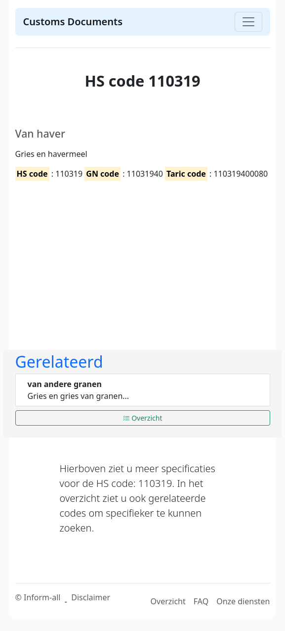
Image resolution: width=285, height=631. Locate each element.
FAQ (201, 601)
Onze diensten (243, 601)
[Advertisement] (149, 257)
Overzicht (143, 418)
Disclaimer (90, 597)
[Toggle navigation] (248, 22)
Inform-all (42, 597)
